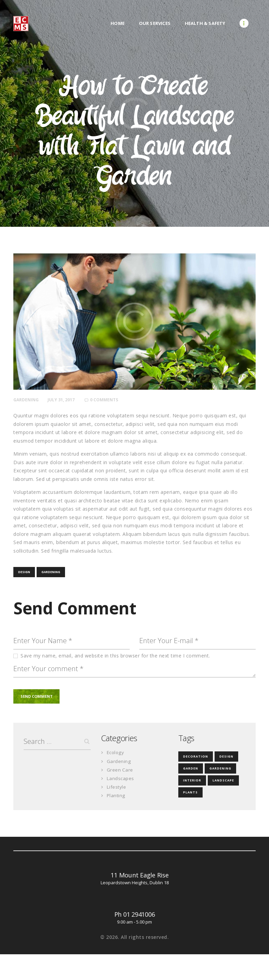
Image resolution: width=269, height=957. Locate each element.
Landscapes (121, 781)
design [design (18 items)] (226, 759)
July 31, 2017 (63, 400)
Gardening (26, 400)
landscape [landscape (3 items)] (223, 783)
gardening (50, 572)
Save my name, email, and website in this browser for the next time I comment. (115, 657)
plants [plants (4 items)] (190, 795)
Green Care (120, 772)
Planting (116, 798)
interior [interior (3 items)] (192, 783)
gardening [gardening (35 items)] (220, 771)
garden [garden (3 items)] (190, 771)
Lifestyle (117, 789)
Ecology (116, 755)
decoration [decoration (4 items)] (195, 759)
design (24, 572)
